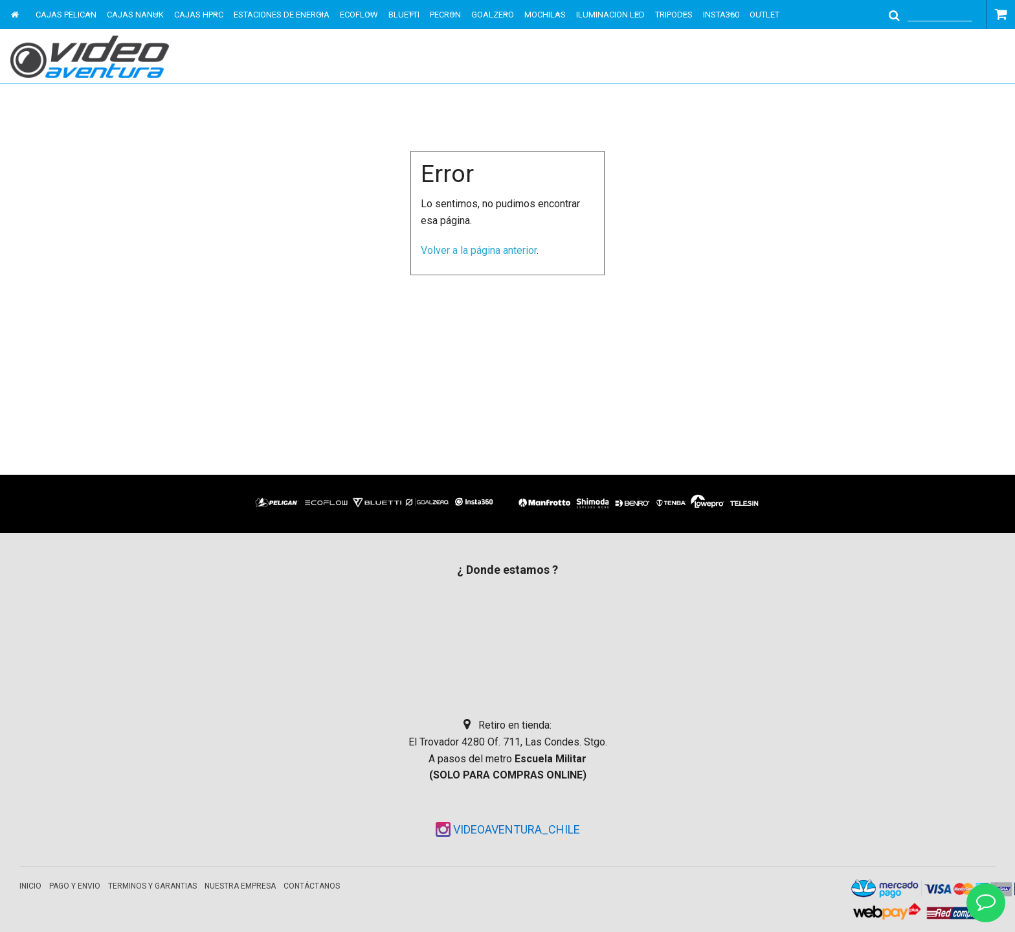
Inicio (30, 886)
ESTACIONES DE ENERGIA (281, 14)
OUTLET (764, 14)
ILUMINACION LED (610, 14)
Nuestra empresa (240, 886)
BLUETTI (403, 14)
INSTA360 (721, 14)
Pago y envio (74, 886)
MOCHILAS (545, 14)
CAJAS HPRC (198, 14)
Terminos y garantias (152, 886)
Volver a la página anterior (479, 250)
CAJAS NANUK (135, 14)
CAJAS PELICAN (66, 14)
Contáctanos (312, 886)
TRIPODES (674, 14)
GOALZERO (492, 14)
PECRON (445, 14)
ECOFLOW (359, 14)
